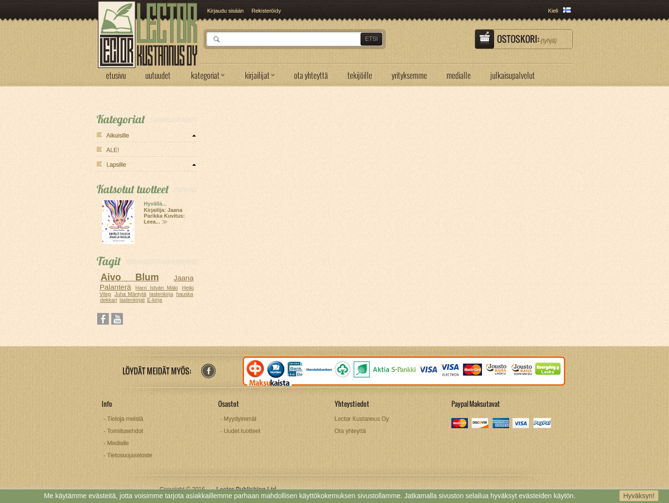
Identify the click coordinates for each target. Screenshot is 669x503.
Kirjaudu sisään (225, 11)
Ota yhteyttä (350, 431)
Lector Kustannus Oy (362, 419)
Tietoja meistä (125, 419)
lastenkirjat (132, 300)
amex (501, 424)
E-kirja (154, 300)
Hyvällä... (155, 204)
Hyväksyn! (639, 496)
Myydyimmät (240, 419)
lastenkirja (161, 294)
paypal (542, 424)
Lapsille (116, 164)
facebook (208, 371)
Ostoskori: (527, 39)
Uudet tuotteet (242, 431)
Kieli (553, 11)
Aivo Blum (130, 277)
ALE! (112, 150)
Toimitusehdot (125, 431)
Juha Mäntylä (130, 294)
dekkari (108, 300)
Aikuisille (117, 135)
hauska (184, 294)
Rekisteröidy (266, 11)
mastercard (460, 424)
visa (522, 424)
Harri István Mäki (157, 288)
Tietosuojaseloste (130, 455)
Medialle (118, 443)
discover (481, 424)
